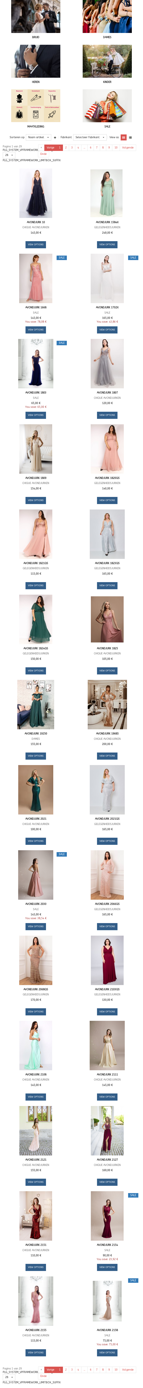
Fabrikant (66, 137)
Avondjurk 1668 (35, 307)
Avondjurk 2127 (107, 1159)
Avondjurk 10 (36, 222)
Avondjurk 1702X (107, 307)
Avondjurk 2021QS (107, 818)
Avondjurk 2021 (35, 818)
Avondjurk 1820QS (107, 478)
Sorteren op (17, 137)
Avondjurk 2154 (107, 1245)
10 (116, 147)
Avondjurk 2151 (35, 1245)
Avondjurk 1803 (35, 392)
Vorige (50, 147)
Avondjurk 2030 (35, 904)
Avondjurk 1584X (107, 222)
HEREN (35, 82)
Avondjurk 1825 (107, 648)
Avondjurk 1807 (107, 392)
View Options (36, 244)
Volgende (128, 147)
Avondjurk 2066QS (107, 904)
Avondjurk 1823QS (107, 563)
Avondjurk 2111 (107, 1074)
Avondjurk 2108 (35, 1074)
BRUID (35, 37)
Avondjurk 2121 (35, 1159)
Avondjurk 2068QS (35, 989)
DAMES (107, 37)
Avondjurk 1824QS (35, 648)
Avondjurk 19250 (36, 733)
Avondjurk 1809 (35, 478)
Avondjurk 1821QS (35, 563)
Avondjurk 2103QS (107, 989)
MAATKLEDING (35, 126)
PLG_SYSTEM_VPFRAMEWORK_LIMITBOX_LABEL (31, 150)
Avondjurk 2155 (35, 1330)
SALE (107, 126)
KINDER (107, 82)
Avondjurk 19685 (107, 733)
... (84, 147)
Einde (43, 154)
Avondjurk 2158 (107, 1330)
